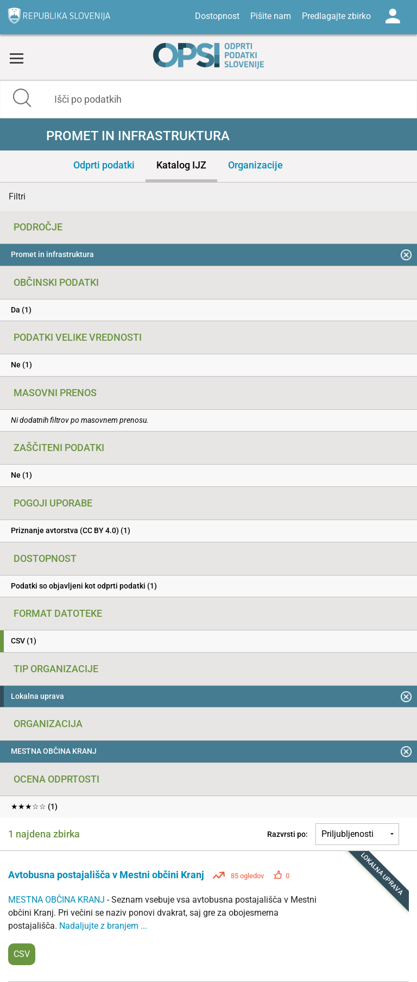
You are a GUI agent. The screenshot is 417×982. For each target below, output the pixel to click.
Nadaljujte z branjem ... (103, 926)
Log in (392, 16)
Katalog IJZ (181, 165)
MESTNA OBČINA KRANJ (57, 900)
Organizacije (255, 165)
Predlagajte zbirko (336, 16)
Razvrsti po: (287, 834)
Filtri (17, 196)
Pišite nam (270, 16)
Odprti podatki (104, 165)
